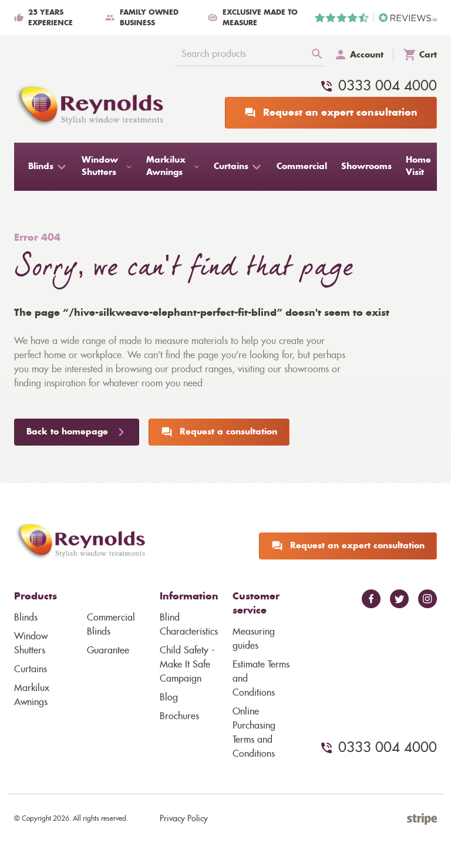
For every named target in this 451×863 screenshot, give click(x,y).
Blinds (26, 617)
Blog (169, 697)
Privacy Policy (184, 819)
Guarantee (108, 650)
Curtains (30, 669)
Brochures (179, 716)
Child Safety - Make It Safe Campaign (187, 664)
